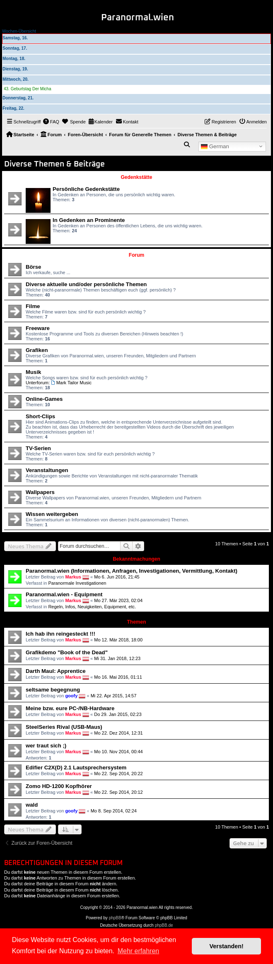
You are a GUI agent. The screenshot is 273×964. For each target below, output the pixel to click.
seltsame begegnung (53, 690)
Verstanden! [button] (227, 946)
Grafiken (37, 350)
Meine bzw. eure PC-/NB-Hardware (70, 708)
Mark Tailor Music (71, 382)
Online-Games (44, 399)
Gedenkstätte (136, 177)
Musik (33, 372)
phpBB (115, 918)
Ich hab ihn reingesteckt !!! (60, 634)
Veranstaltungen (47, 470)
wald (32, 805)
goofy (71, 695)
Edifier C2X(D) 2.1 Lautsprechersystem (76, 767)
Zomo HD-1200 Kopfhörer (59, 786)
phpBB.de (164, 925)
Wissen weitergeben (52, 514)
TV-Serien (38, 448)
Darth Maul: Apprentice (56, 671)
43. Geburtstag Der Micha (27, 89)
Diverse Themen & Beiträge (54, 164)
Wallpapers (40, 492)
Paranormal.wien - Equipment (64, 594)
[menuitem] (51, 122)
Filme (33, 306)
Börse (33, 267)
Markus (73, 576)
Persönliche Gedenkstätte (86, 189)
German (215, 146)
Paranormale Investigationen (77, 583)
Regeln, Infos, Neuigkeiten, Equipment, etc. (92, 606)
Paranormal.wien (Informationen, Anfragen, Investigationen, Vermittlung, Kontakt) (131, 571)
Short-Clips (40, 416)
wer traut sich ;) (46, 745)
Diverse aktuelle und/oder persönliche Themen (86, 284)
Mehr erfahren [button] (138, 950)
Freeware (38, 328)
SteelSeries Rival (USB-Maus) (64, 727)
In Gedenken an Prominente (89, 220)
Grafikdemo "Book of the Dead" (67, 652)
